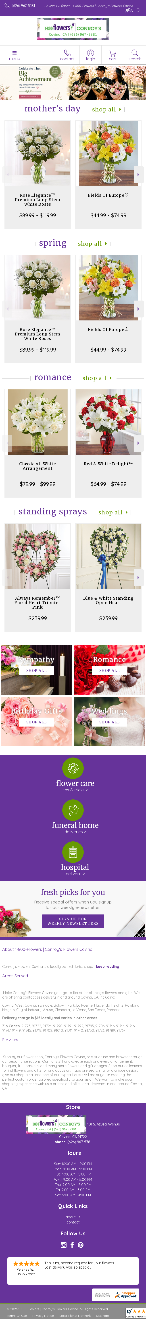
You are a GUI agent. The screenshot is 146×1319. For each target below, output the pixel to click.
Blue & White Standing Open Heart (108, 600)
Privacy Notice (43, 1316)
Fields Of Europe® (108, 195)
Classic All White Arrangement (37, 466)
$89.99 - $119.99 (37, 215)
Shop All (104, 109)
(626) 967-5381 (23, 5)
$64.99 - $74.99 (108, 484)
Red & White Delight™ (108, 463)
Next (139, 174)
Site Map (102, 1316)
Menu (14, 58)
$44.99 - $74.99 (108, 215)
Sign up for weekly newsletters (73, 921)
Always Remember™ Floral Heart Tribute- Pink (38, 603)
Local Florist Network (75, 1316)
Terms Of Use (17, 1316)
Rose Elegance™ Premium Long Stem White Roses (37, 200)
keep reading (107, 966)
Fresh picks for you (72, 899)
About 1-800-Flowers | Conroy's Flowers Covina (47, 949)
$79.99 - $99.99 (37, 484)
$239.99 (38, 618)
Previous (7, 174)
